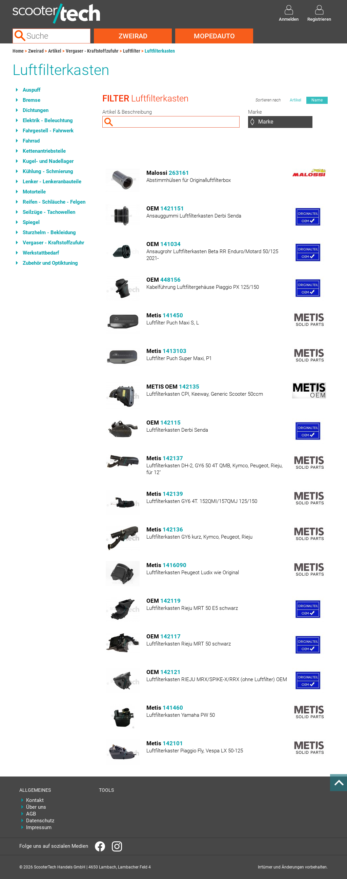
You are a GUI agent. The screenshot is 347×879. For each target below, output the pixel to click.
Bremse (31, 100)
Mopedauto (214, 36)
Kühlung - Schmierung (48, 171)
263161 (179, 172)
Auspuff (31, 90)
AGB (31, 814)
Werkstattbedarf (41, 253)
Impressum (39, 827)
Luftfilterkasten (160, 51)
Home (18, 51)
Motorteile (34, 192)
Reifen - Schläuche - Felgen (54, 202)
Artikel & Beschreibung (127, 112)
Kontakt (35, 800)
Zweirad (133, 36)
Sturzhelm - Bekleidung (49, 232)
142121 (170, 672)
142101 (173, 743)
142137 (173, 458)
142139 (173, 493)
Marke (255, 112)
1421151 (172, 208)
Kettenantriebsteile (44, 151)
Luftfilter (131, 51)
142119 (170, 600)
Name (317, 100)
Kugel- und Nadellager (48, 161)
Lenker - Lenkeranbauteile (52, 182)
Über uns (36, 807)
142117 (170, 636)
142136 (173, 529)
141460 (173, 707)
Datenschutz (40, 821)
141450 (173, 315)
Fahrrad (31, 141)
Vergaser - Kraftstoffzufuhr (92, 51)
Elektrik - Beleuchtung (48, 120)
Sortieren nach (268, 100)
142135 (189, 386)
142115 (170, 422)
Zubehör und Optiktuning (50, 263)
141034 (170, 244)
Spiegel (31, 222)
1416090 (174, 565)
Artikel (54, 51)
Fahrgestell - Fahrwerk (48, 131)
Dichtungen (35, 110)
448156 (170, 279)
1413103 (174, 351)
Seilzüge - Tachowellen (49, 212)
